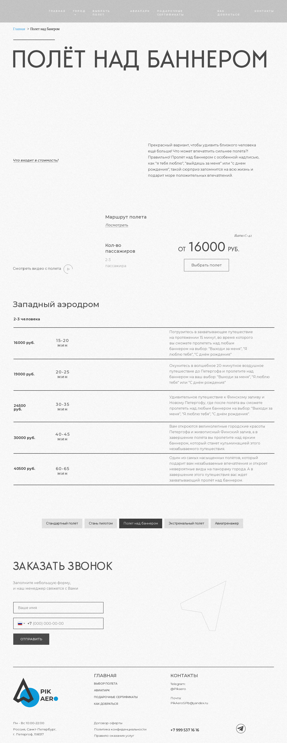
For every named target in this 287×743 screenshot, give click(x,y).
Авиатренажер (227, 523)
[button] (117, 225)
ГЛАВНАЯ (57, 11)
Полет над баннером (140, 523)
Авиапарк (102, 690)
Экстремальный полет (186, 523)
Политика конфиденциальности (120, 729)
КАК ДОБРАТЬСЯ (106, 703)
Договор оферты (108, 723)
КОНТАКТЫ (264, 11)
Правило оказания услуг (114, 736)
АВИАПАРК (140, 11)
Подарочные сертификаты (116, 697)
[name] (58, 607)
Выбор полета (105, 683)
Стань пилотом (101, 523)
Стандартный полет (62, 523)
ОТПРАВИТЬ (31, 639)
